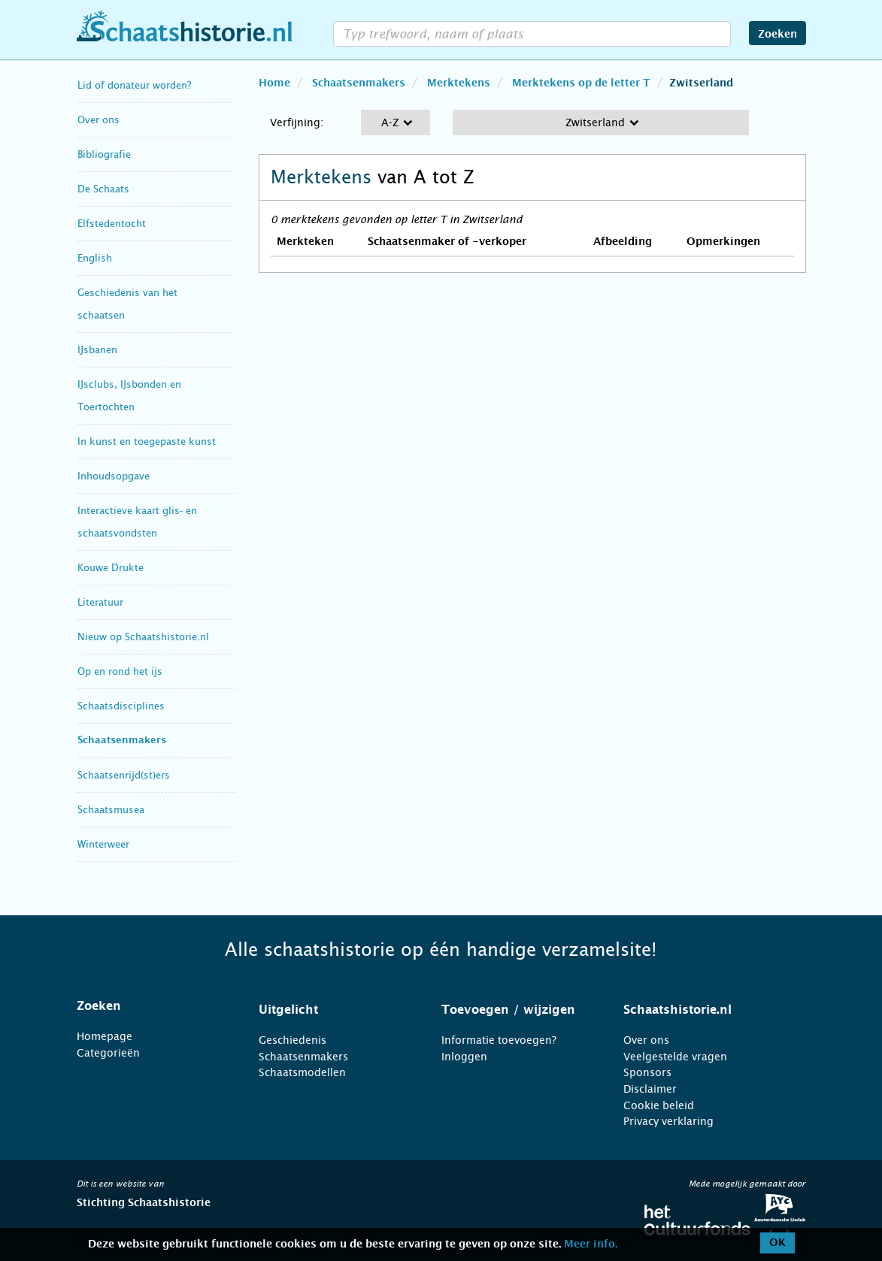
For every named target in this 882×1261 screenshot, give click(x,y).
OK (777, 1243)
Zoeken (777, 34)
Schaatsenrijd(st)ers (123, 775)
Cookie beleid (658, 1105)
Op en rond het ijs (119, 671)
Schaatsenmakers (121, 740)
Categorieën (108, 1053)
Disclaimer (650, 1089)
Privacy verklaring (668, 1121)
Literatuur (100, 602)
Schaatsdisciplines (121, 706)
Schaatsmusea (110, 809)
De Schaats (103, 189)
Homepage (104, 1036)
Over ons (98, 119)
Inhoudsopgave (113, 476)
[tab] (149, 1006)
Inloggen (464, 1057)
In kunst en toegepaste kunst (146, 441)
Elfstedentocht (111, 223)
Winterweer (103, 844)
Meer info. (590, 1244)
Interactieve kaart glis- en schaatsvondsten (137, 522)
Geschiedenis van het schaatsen (127, 304)
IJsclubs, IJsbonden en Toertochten (129, 396)
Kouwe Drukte (110, 567)
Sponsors (647, 1072)
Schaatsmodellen (302, 1072)
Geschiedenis (292, 1040)
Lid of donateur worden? (134, 85)
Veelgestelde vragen (675, 1057)
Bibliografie (104, 154)
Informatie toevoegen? (498, 1040)
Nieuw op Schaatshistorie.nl (143, 637)
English (94, 258)
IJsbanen (97, 349)
